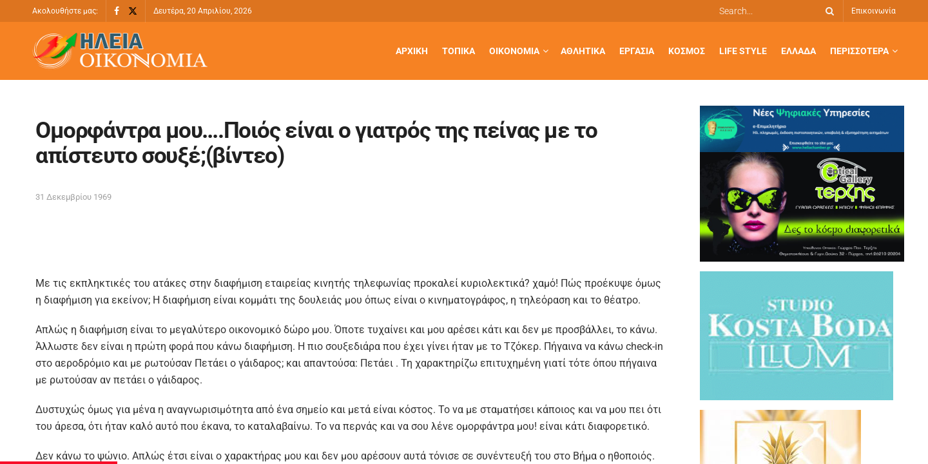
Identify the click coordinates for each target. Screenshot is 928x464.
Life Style (743, 51)
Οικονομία (514, 51)
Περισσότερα (859, 51)
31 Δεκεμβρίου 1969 (73, 197)
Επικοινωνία (873, 10)
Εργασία (636, 51)
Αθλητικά (583, 51)
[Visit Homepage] (120, 51)
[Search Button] (827, 11)
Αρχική (412, 51)
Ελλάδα (798, 51)
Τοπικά (458, 51)
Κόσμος (686, 51)
